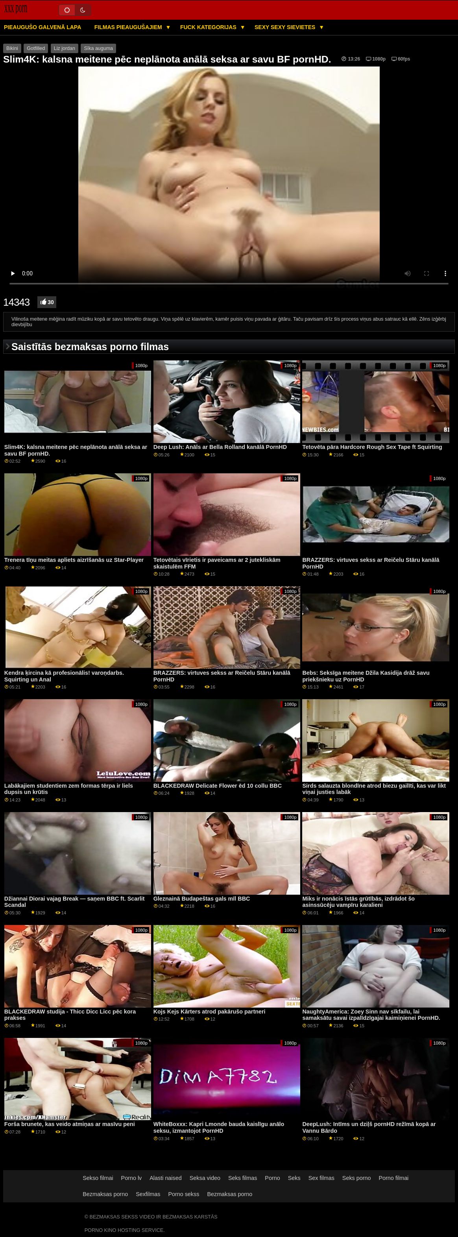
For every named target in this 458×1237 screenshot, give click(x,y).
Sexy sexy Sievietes (286, 27)
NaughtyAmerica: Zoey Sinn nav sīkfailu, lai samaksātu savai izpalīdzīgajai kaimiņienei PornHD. (371, 1014)
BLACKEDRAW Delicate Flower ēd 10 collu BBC (217, 786)
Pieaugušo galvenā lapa (42, 27)
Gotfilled (36, 48)
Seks (294, 1178)
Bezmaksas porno (105, 1194)
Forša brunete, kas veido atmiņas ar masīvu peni (69, 1124)
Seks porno (356, 1178)
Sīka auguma (98, 48)
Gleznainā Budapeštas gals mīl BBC (201, 898)
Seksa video (205, 1178)
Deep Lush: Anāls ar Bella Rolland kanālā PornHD (220, 447)
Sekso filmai (98, 1178)
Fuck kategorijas (209, 27)
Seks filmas (242, 1178)
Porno (272, 1178)
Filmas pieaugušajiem (129, 27)
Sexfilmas (148, 1194)
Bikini (12, 48)
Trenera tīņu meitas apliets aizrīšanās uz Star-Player (74, 560)
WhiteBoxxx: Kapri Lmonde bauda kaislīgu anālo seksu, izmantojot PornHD (218, 1127)
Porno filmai (394, 1178)
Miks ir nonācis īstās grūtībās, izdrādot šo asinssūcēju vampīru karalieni (358, 901)
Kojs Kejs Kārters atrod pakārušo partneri (209, 1011)
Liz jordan (64, 48)
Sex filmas (321, 1178)
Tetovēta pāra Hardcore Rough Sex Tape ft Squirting (372, 447)
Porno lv (131, 1178)
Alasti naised (165, 1178)
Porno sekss (183, 1194)
